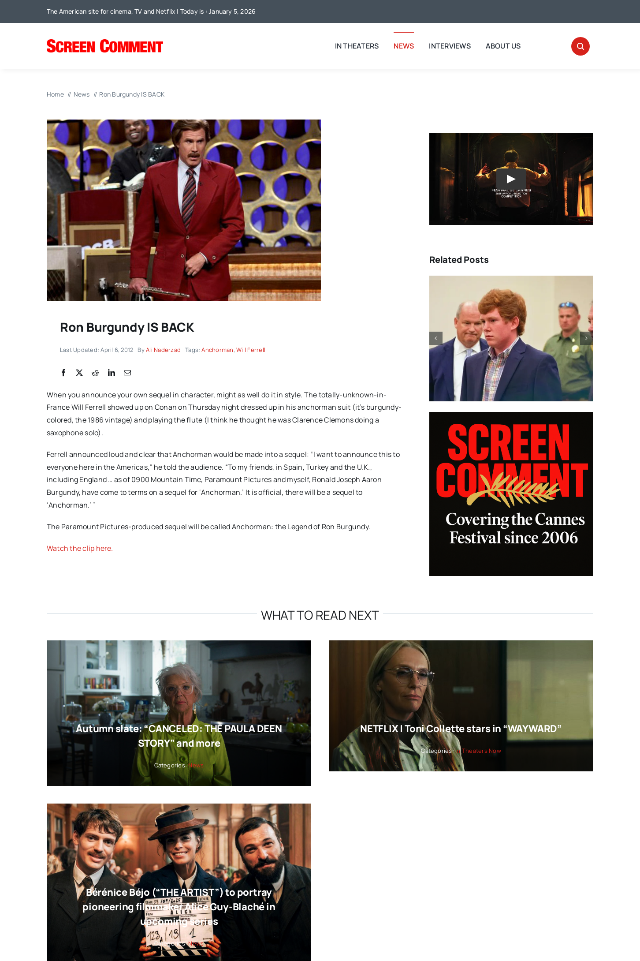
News (196, 765)
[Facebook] (63, 373)
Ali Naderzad (163, 350)
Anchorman (217, 350)
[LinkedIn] (111, 373)
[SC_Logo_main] (105, 43)
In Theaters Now (478, 751)
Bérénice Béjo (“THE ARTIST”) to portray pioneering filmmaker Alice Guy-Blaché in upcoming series (178, 907)
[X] (79, 373)
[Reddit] (95, 373)
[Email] (127, 373)
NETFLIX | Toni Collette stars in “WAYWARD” (461, 728)
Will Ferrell (250, 350)
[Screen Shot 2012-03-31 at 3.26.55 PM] (184, 123)
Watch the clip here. (80, 548)
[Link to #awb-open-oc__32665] (580, 46)
